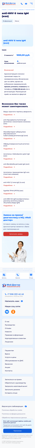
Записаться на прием (13, 379)
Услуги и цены (10, 357)
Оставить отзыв (11, 393)
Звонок (17, 276)
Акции (7, 367)
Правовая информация (14, 335)
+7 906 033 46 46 (18, 89)
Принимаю (18, 431)
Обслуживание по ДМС (14, 361)
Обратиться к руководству (15, 383)
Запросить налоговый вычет (16, 386)
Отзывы (8, 328)
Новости (8, 332)
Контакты (8, 371)
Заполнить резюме (12, 390)
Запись (4, 276)
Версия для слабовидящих (14, 406)
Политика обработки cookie (12, 410)
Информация (7, 21)
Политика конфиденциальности (13, 414)
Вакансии (9, 364)
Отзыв (31, 276)
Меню (17, 21)
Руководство (10, 325)
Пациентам (9, 350)
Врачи (7, 354)
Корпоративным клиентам (15, 338)
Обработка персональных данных (14, 417)
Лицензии (9, 342)
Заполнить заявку (16, 234)
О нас (7, 321)
